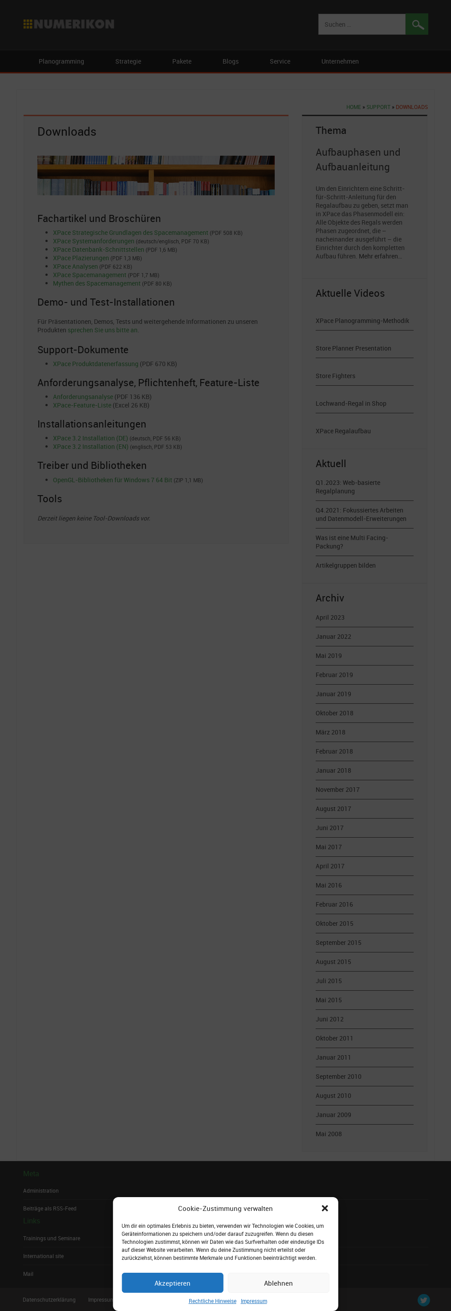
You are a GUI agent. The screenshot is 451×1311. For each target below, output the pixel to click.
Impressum (254, 1300)
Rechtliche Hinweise (212, 1300)
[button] (325, 1208)
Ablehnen (278, 1283)
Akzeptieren (172, 1283)
